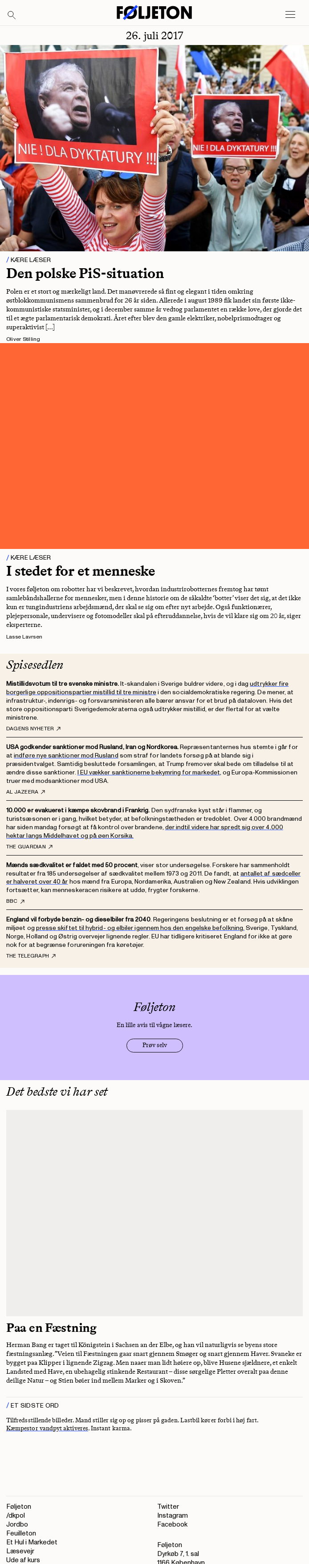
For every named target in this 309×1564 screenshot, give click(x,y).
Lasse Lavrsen (24, 637)
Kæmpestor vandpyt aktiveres (47, 1428)
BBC (15, 901)
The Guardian (29, 847)
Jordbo (17, 1524)
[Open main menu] (290, 15)
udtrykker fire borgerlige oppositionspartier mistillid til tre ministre (147, 688)
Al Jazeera (25, 792)
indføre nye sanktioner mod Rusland (66, 755)
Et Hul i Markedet (31, 1542)
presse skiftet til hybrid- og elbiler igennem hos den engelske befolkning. (140, 928)
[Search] (12, 15)
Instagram (172, 1515)
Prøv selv (154, 1045)
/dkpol (15, 1515)
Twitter (168, 1506)
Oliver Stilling (23, 339)
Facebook (172, 1524)
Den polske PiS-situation (85, 273)
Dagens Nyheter (33, 729)
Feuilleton (21, 1533)
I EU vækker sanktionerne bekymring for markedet (148, 772)
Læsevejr (20, 1551)
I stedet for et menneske (80, 570)
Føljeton (18, 1506)
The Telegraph (31, 956)
